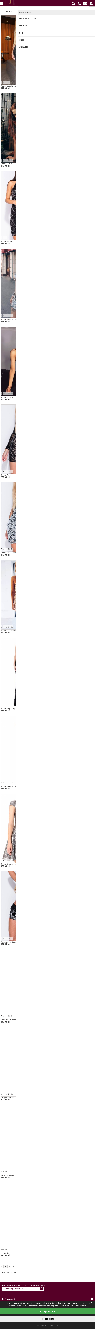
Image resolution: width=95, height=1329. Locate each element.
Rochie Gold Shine (8, 630)
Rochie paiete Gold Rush (58, 630)
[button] (91, 3)
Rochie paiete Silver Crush (59, 552)
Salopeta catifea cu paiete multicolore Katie (66, 1019)
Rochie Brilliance (55, 475)
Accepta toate (47, 1311)
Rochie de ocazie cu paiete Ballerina (15, 864)
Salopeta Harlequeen (9, 1097)
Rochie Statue (6, 163)
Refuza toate (47, 1318)
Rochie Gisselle (7, 475)
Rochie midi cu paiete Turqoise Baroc (63, 86)
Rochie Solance (7, 241)
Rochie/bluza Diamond (57, 1097)
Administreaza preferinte (47, 1325)
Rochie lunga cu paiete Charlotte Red (63, 786)
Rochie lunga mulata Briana (12, 786)
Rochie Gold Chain (55, 241)
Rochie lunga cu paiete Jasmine (13, 708)
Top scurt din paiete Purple (59, 1175)
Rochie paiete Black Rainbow (12, 397)
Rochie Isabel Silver (8, 86)
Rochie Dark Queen (56, 319)
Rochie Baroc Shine (8, 319)
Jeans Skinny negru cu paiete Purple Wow (65, 942)
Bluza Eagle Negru (8, 1175)
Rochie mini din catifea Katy (59, 397)
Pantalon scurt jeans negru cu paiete (16, 942)
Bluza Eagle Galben (56, 1253)
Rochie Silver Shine (8, 552)
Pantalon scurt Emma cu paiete (14, 1019)
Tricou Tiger (5, 1253)
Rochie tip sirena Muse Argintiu (61, 864)
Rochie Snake (53, 163)
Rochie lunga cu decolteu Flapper (62, 708)
